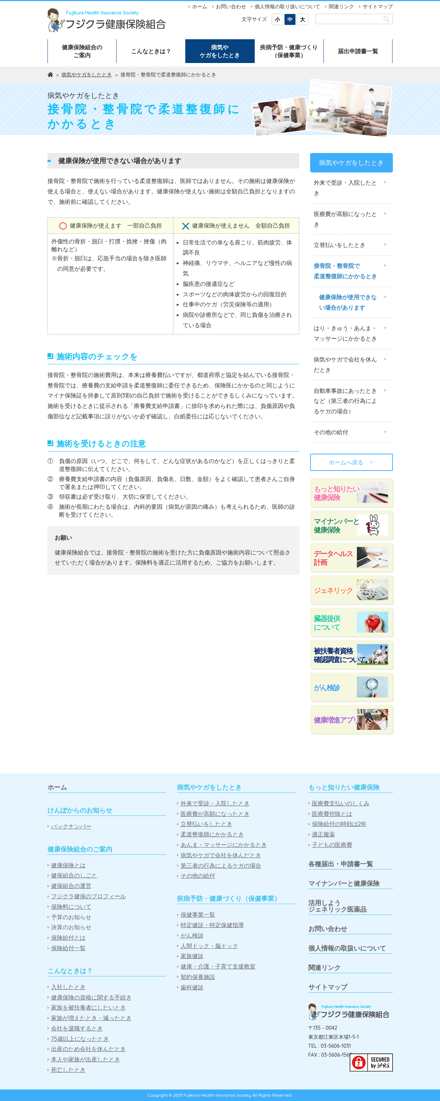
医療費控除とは (332, 813)
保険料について (71, 906)
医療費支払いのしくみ (340, 803)
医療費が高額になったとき (345, 219)
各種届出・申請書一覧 (340, 864)
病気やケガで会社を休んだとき (345, 364)
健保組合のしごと (74, 875)
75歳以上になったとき (80, 1038)
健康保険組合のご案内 (82, 51)
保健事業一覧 (198, 914)
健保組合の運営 (71, 885)
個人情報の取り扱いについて (287, 6)
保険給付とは (68, 937)
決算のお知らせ (71, 927)
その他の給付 (331, 432)
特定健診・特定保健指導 (212, 925)
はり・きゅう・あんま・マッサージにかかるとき (345, 333)
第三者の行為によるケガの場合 (221, 865)
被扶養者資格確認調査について (340, 655)
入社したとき (68, 987)
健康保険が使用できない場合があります (348, 302)
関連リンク (341, 6)
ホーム (199, 6)
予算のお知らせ (71, 917)
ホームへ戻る (351, 462)
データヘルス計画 (333, 558)
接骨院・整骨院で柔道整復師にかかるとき (345, 271)
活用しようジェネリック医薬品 (337, 906)
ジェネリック (333, 590)
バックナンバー (71, 826)
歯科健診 (192, 987)
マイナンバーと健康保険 (336, 525)
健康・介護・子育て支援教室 (218, 966)
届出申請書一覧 (358, 51)
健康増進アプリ (336, 719)
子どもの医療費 (332, 844)
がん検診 (327, 687)
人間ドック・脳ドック (209, 946)
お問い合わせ (231, 6)
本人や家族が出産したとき (85, 1059)
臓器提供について (327, 623)
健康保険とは (68, 865)
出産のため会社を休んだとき (88, 1049)
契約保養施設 (198, 977)
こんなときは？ (151, 51)
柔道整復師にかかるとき (212, 834)
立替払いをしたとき (340, 244)
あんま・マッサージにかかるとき (224, 844)
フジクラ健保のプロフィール (88, 896)
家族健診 (192, 956)
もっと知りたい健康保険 (336, 493)
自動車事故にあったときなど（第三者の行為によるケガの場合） (345, 401)
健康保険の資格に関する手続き (91, 997)
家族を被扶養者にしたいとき (88, 1007)
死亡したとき (68, 1069)
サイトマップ (378, 6)
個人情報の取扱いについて (347, 948)
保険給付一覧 (68, 948)
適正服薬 (323, 834)
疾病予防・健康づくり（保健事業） (289, 51)
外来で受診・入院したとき (345, 188)
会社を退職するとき (77, 1028)
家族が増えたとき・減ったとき (91, 1018)
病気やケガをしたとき (220, 51)
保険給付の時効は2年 (339, 824)
